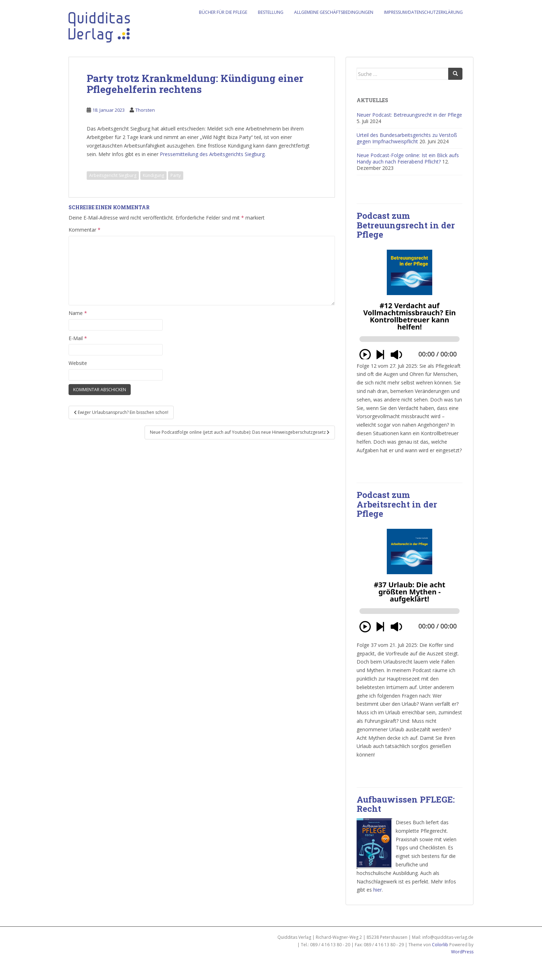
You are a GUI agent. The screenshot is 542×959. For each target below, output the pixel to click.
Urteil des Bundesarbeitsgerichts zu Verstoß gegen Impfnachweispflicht (407, 138)
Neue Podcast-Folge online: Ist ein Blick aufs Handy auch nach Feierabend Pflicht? (408, 158)
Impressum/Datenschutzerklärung (423, 12)
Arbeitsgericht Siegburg (112, 175)
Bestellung (270, 12)
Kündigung (153, 175)
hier (377, 889)
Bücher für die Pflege (223, 12)
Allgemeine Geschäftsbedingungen (333, 12)
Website (78, 363)
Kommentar (85, 229)
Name (78, 313)
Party (175, 175)
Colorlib (440, 945)
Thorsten (145, 110)
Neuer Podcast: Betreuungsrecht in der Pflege (409, 114)
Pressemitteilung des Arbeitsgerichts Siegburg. (213, 154)
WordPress (462, 952)
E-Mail (78, 338)
